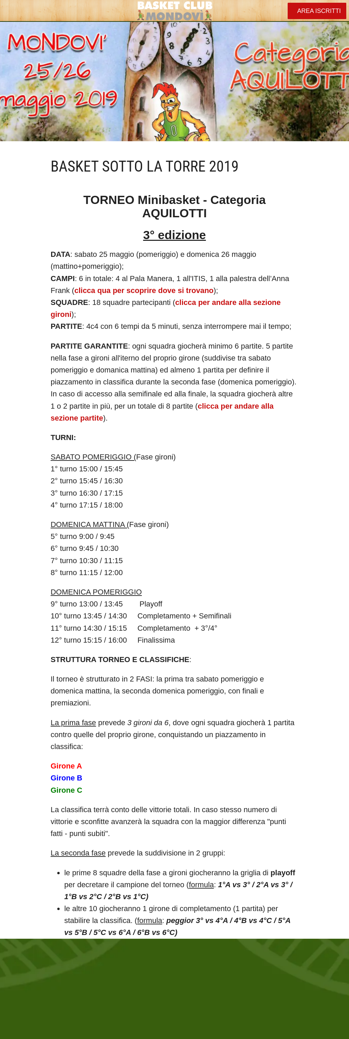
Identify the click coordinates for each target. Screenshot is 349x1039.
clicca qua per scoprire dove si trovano (143, 290)
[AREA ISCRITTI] (317, 11)
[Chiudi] (11, 11)
